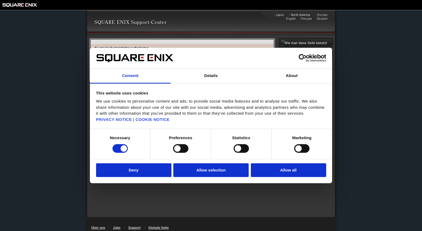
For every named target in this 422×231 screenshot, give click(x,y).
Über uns (98, 228)
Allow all (288, 170)
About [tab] (292, 75)
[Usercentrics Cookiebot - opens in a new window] (302, 58)
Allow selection (211, 170)
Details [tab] (211, 75)
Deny (134, 170)
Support (134, 228)
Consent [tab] (130, 75)
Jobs (117, 228)
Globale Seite (158, 228)
